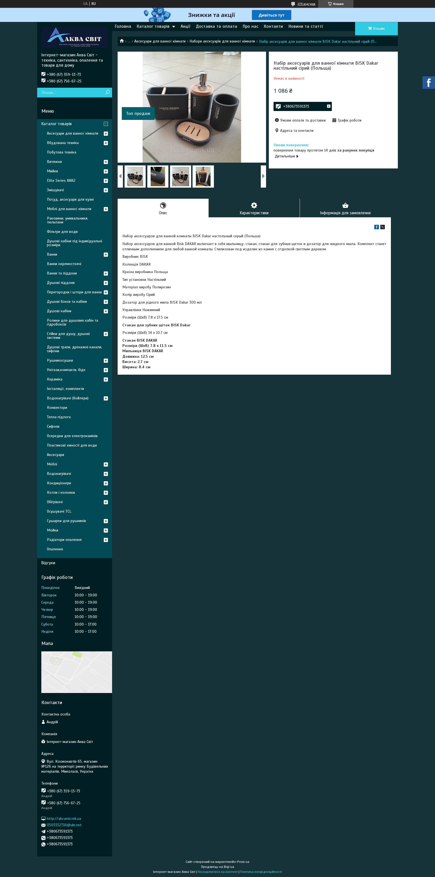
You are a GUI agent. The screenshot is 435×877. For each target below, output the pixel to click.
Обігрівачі (55, 502)
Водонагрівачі (59, 473)
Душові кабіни (59, 311)
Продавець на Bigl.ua (217, 867)
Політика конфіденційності (261, 872)
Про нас (250, 26)
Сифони (53, 426)
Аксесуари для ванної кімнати (160, 41)
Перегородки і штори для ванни (74, 292)
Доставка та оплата (216, 26)
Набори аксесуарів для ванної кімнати (222, 41)
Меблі (52, 464)
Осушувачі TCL (59, 511)
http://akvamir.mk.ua (64, 818)
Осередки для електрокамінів (72, 436)
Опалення (55, 549)
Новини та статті (306, 26)
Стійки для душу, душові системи (68, 335)
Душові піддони (61, 282)
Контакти (273, 26)
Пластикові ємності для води (72, 445)
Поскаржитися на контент (218, 872)
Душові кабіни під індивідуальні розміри (74, 243)
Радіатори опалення (64, 539)
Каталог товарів (153, 26)
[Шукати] (107, 92)
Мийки (52, 171)
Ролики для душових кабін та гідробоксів (72, 322)
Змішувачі (55, 190)
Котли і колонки (61, 492)
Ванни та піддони (62, 273)
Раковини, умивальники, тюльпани (67, 220)
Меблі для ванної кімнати (69, 208)
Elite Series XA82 (61, 180)
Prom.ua (243, 862)
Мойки (52, 530)
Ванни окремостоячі (64, 263)
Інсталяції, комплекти (65, 388)
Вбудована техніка (63, 142)
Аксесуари (55, 454)
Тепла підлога (59, 417)
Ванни (52, 254)
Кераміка (54, 379)
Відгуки (48, 562)
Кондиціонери (59, 483)
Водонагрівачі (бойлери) (67, 398)
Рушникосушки (60, 360)
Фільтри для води (62, 231)
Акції (185, 26)
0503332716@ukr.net (64, 825)
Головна (123, 26)
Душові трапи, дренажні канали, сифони (74, 349)
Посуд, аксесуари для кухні (70, 199)
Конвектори (57, 407)
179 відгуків (306, 4)
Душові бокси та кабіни (67, 301)
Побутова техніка (61, 152)
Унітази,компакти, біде (66, 369)
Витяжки (54, 161)
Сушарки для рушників (66, 520)
